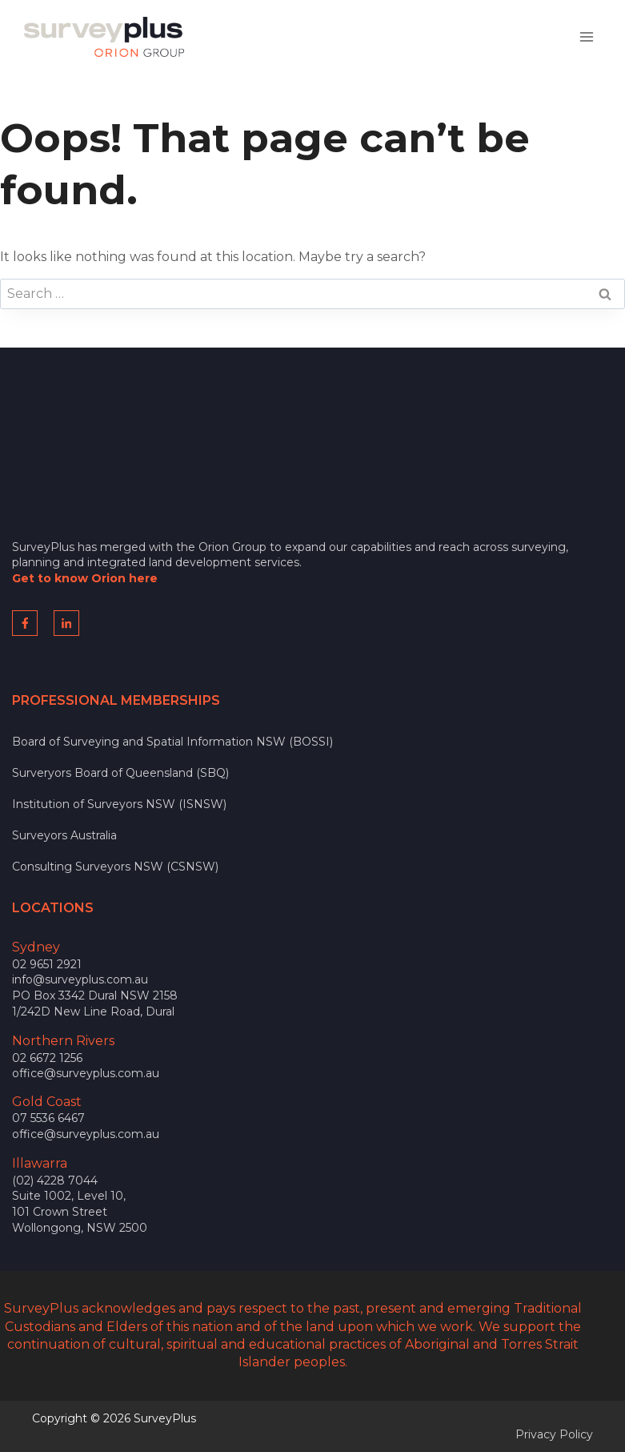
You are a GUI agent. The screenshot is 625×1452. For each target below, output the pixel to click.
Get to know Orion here (85, 578)
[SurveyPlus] (104, 37)
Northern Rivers (63, 1040)
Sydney (36, 947)
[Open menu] (586, 36)
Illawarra (39, 1163)
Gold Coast (47, 1101)
